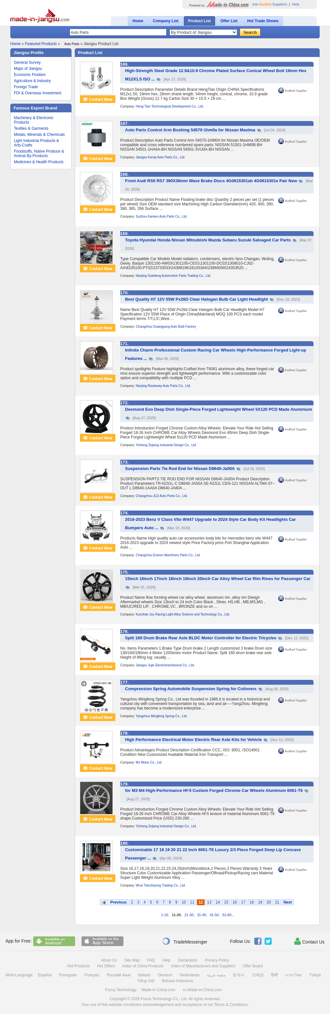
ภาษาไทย (293, 975)
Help (295, 4)
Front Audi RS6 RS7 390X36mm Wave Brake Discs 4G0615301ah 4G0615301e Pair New (211, 180)
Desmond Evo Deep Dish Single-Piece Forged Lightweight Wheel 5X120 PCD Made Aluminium (218, 409)
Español (45, 975)
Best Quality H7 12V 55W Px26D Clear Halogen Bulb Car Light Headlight (196, 299)
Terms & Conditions (231, 1004)
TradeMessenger (184, 941)
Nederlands (189, 975)
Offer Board (253, 966)
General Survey (27, 62)
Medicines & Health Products (38, 162)
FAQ (151, 960)
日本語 (258, 975)
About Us (109, 960)
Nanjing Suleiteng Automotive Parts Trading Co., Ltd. (173, 275)
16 (235, 902)
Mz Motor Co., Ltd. (149, 762)
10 (183, 902)
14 (218, 902)
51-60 (226, 915)
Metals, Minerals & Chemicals (39, 134)
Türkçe (315, 975)
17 (243, 902)
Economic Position (30, 74)
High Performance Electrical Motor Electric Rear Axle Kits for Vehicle (193, 739)
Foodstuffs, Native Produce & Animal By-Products (39, 153)
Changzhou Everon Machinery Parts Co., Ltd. (168, 555)
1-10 (164, 915)
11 (192, 902)
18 (251, 902)
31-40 (201, 915)
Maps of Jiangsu (28, 68)
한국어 (238, 975)
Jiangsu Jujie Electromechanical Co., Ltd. (165, 665)
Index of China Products (142, 966)
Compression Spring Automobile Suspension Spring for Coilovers (191, 688)
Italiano (144, 975)
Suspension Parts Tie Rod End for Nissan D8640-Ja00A (180, 468)
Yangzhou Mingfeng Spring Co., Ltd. (161, 716)
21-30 (188, 915)
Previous (118, 902)
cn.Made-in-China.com (202, 990)
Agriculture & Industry (32, 81)
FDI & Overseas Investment (37, 93)
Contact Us (309, 941)
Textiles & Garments (31, 128)
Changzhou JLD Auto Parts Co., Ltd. (162, 496)
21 (277, 902)
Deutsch (165, 975)
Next (288, 902)
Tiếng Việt (145, 981)
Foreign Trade (26, 87)
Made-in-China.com (158, 990)
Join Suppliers (269, 4)
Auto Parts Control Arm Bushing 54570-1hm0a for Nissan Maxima (190, 129)
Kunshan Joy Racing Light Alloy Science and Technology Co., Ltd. (183, 614)
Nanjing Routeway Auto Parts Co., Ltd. (163, 386)
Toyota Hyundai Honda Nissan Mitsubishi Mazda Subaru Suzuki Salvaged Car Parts (208, 240)
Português (68, 975)
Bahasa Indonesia (177, 981)
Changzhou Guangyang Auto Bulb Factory (166, 326)
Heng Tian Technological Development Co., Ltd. (170, 106)
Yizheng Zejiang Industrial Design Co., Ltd (166, 445)
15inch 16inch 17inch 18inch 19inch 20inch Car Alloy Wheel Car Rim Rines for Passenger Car (217, 578)
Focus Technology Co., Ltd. (164, 999)
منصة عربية (216, 975)
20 (269, 902)
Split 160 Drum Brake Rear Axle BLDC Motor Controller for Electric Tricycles (201, 637)
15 (226, 902)
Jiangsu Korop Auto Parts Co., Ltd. (160, 157)
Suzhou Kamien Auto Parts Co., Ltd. (161, 216)
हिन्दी (274, 975)
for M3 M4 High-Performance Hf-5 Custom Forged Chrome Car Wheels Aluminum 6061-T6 (214, 790)
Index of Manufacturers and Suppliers (203, 966)
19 (260, 902)
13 (209, 902)
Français (91, 975)
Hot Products (78, 966)
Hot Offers (105, 966)
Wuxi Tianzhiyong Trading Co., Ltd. (161, 885)
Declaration (188, 960)
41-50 (214, 915)
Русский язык (119, 975)
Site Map (132, 960)
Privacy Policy (217, 960)
